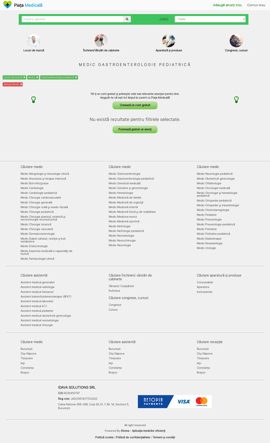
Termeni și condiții (163, 437)
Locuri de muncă (14, 77)
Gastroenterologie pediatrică (59, 77)
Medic (33, 77)
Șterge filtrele (13, 84)
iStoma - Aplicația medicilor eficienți (143, 430)
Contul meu (256, 5)
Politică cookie (104, 437)
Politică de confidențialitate (133, 437)
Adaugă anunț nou (227, 5)
